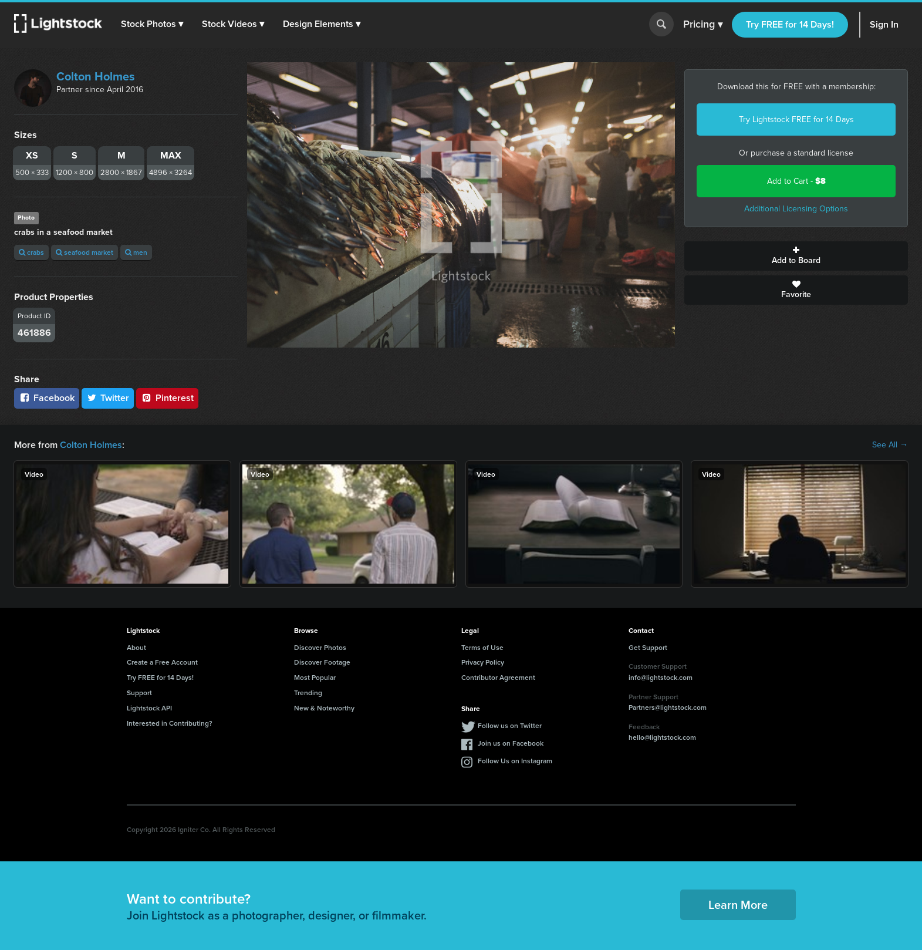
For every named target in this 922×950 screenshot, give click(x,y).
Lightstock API (149, 708)
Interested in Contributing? (169, 723)
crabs (31, 252)
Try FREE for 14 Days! (790, 24)
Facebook (47, 398)
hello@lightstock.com (662, 737)
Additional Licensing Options (796, 209)
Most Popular (315, 677)
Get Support (648, 647)
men (136, 252)
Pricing (702, 25)
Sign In (884, 24)
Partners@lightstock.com (668, 707)
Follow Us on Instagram (515, 761)
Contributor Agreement (498, 677)
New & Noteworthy (324, 708)
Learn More (738, 904)
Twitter (108, 398)
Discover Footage (322, 662)
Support (139, 693)
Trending (308, 693)
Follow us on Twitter (510, 725)
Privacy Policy (482, 662)
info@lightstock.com (661, 677)
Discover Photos (320, 647)
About (136, 647)
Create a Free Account (162, 662)
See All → (890, 445)
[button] (152, 24)
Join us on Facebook (510, 743)
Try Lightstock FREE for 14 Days (796, 119)
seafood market (84, 252)
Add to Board (796, 256)
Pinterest (167, 398)
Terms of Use (482, 647)
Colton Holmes (95, 76)
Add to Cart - (796, 181)
